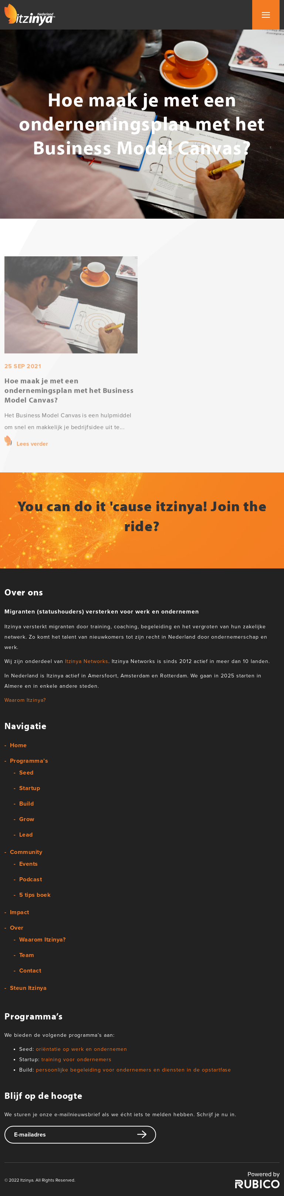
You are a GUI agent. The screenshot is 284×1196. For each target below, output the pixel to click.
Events (28, 864)
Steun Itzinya (28, 988)
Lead (26, 834)
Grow (26, 819)
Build (26, 803)
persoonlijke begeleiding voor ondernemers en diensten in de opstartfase (133, 1070)
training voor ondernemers (76, 1059)
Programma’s (29, 761)
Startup (29, 788)
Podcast (30, 879)
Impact (19, 912)
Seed (26, 772)
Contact (30, 970)
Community (26, 852)
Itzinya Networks (87, 661)
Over (17, 928)
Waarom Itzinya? (25, 700)
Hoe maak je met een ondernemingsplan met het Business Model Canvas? (68, 405)
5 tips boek (35, 895)
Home (18, 745)
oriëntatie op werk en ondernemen (81, 1049)
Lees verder (32, 459)
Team (26, 955)
